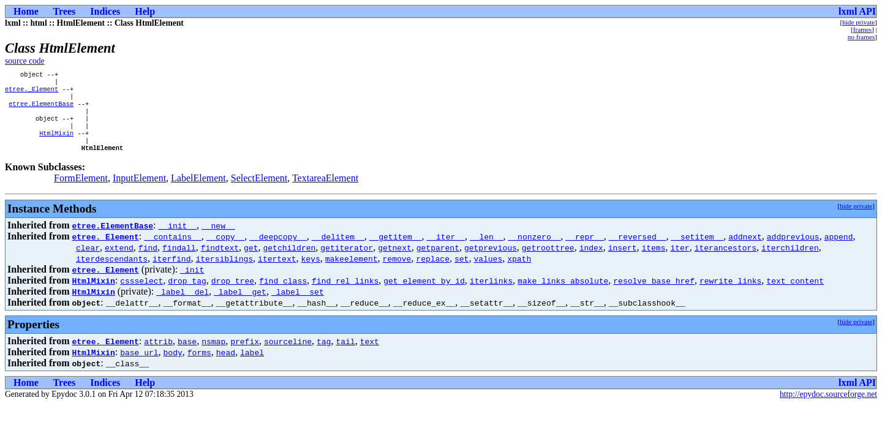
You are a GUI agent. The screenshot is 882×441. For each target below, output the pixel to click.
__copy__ (225, 249)
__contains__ (173, 249)
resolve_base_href (654, 294)
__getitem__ (395, 249)
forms (199, 365)
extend (119, 260)
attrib (158, 354)
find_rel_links (345, 294)
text (369, 354)
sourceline (288, 354)
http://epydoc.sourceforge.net (828, 407)
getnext (395, 260)
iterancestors (725, 260)
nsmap (213, 354)
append (838, 249)
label (252, 365)
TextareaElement (325, 191)
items (653, 260)
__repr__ (584, 249)
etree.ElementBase (41, 109)
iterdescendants (112, 271)
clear (88, 260)
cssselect (141, 294)
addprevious (793, 249)
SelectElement (259, 191)
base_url (139, 365)
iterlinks (491, 294)
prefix (244, 354)
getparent (438, 260)
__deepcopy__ (278, 249)
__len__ (486, 249)
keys (310, 271)
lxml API (857, 11)
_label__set (297, 305)
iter (679, 260)
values (487, 271)
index (591, 260)
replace (433, 271)
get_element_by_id (424, 294)
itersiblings (224, 271)
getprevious (490, 260)
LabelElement (198, 191)
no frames (861, 36)
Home (26, 11)
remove (396, 271)
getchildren (289, 260)
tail (345, 354)
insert (622, 260)
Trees (64, 11)
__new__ (218, 238)
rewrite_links (730, 294)
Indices (105, 11)
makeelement (351, 271)
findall (179, 260)
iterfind (171, 271)
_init (192, 282)
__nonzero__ (534, 249)
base (187, 354)
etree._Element (31, 92)
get (251, 260)
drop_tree (232, 294)
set (461, 271)
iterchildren (790, 260)
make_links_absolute (563, 294)
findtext (220, 260)
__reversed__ (637, 249)
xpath (519, 271)
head (225, 365)
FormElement (81, 191)
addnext (745, 249)
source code (25, 61)
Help (145, 11)
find (147, 260)
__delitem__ (338, 249)
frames (862, 29)
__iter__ (445, 249)
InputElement (139, 191)
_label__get (240, 305)
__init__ (178, 238)
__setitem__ (697, 249)
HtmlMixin (56, 144)
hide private (858, 22)
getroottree (548, 260)
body (173, 365)
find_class (283, 294)
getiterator (346, 260)
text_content (795, 294)
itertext (277, 271)
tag (324, 354)
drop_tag (187, 294)
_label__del (182, 305)
